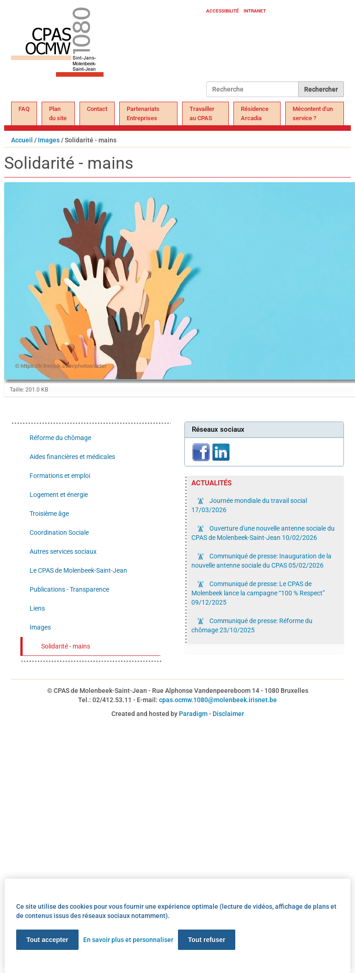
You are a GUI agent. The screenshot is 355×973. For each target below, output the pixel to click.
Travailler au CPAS (202, 113)
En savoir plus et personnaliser (128, 939)
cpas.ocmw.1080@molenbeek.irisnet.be (218, 700)
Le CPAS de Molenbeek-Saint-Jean (78, 570)
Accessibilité (222, 10)
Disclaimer (228, 713)
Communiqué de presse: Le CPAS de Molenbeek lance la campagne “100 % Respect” (258, 593)
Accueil (22, 140)
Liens (37, 608)
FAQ (24, 108)
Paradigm (193, 713)
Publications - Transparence (69, 589)
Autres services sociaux (63, 551)
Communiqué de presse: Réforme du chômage (251, 625)
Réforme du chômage (60, 437)
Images (49, 140)
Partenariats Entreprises (143, 113)
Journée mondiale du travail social (249, 505)
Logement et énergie (59, 494)
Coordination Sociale (59, 532)
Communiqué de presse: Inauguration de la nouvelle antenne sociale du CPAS (261, 560)
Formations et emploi (60, 475)
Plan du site (58, 113)
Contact (97, 108)
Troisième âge (49, 513)
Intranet (255, 10)
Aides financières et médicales (72, 456)
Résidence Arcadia (255, 113)
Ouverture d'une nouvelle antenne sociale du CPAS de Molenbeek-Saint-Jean (263, 533)
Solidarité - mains (65, 646)
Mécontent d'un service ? (313, 113)
